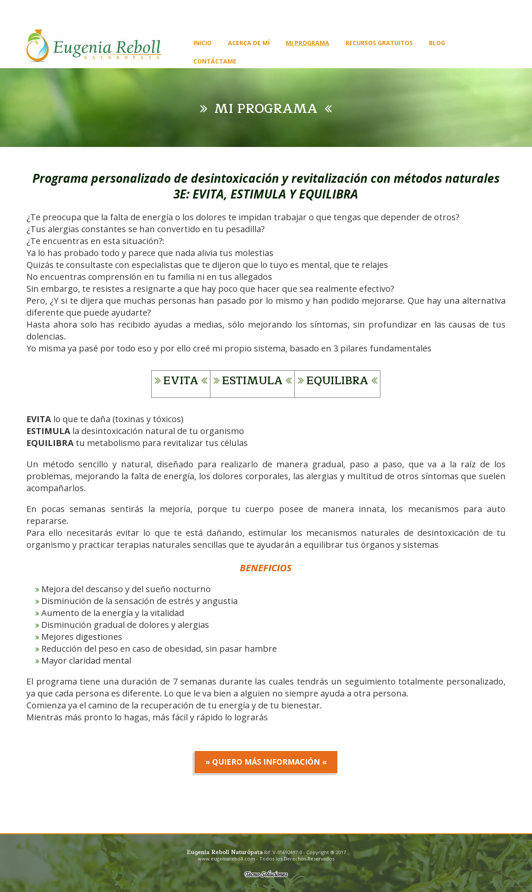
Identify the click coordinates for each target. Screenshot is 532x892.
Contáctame (214, 61)
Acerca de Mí (249, 43)
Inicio (202, 43)
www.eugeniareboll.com (226, 858)
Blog (437, 43)
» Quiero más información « (266, 762)
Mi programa (307, 43)
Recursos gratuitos (379, 43)
